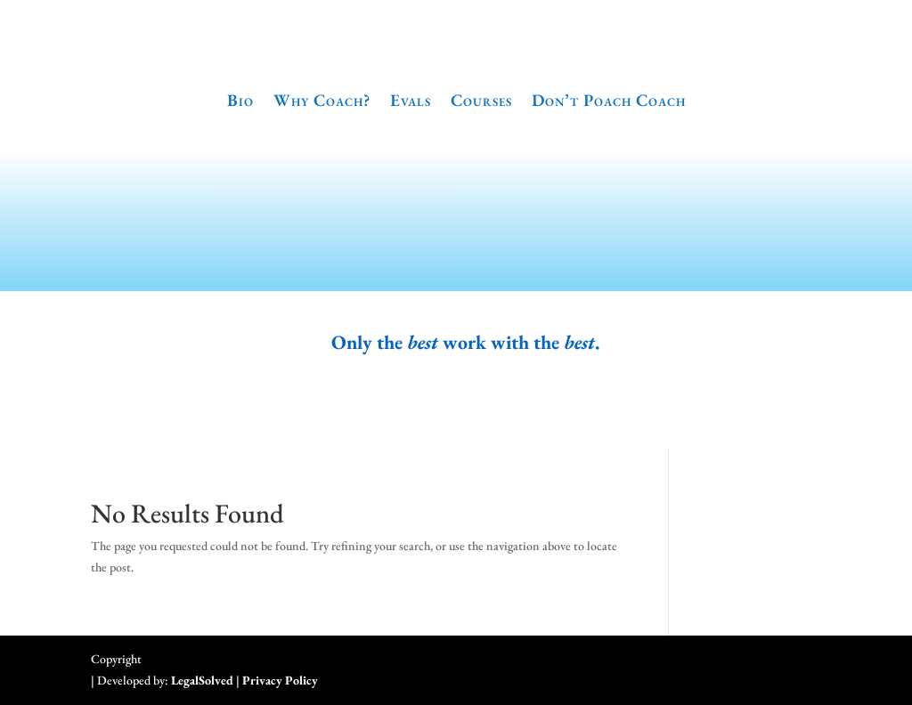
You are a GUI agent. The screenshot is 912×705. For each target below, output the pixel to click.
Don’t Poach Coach (609, 100)
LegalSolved (202, 680)
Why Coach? (321, 100)
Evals (410, 100)
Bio (240, 100)
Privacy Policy (280, 680)
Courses (481, 100)
